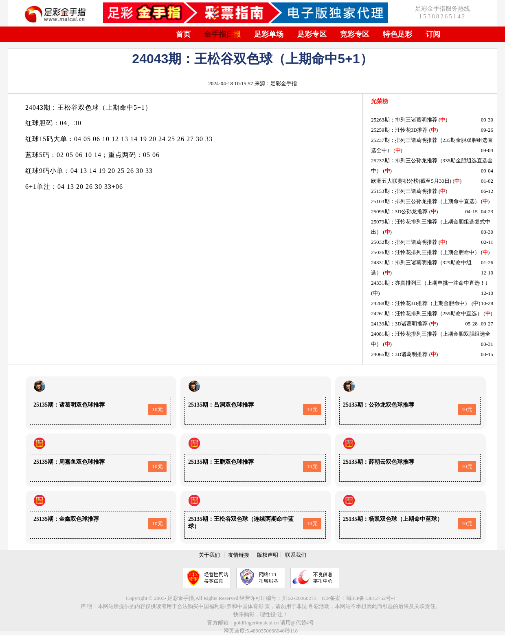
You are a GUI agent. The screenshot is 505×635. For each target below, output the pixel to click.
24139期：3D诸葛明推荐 (399, 324)
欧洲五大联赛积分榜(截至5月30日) (411, 181)
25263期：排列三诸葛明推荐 (404, 120)
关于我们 (209, 555)
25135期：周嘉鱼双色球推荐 (69, 462)
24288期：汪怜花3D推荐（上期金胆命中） (420, 303)
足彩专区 (312, 34)
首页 (183, 34)
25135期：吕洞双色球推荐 (221, 405)
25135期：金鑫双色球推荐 (66, 519)
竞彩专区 (354, 34)
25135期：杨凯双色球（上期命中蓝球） (393, 519)
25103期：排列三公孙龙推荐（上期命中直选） (425, 201)
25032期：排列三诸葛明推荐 (404, 242)
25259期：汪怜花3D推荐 (399, 130)
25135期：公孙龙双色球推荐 (378, 405)
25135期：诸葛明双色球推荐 (69, 405)
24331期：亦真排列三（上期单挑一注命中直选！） (430, 283)
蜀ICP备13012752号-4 (370, 598)
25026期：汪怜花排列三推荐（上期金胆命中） (425, 252)
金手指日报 (222, 34)
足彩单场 (268, 34)
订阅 (433, 34)
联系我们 (295, 555)
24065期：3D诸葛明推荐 (399, 354)
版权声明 (267, 555)
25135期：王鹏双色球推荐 (221, 462)
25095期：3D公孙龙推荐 (399, 211)
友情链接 (238, 555)
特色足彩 (397, 34)
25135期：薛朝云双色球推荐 (378, 462)
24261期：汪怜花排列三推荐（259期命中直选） (426, 313)
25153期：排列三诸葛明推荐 (404, 191)
